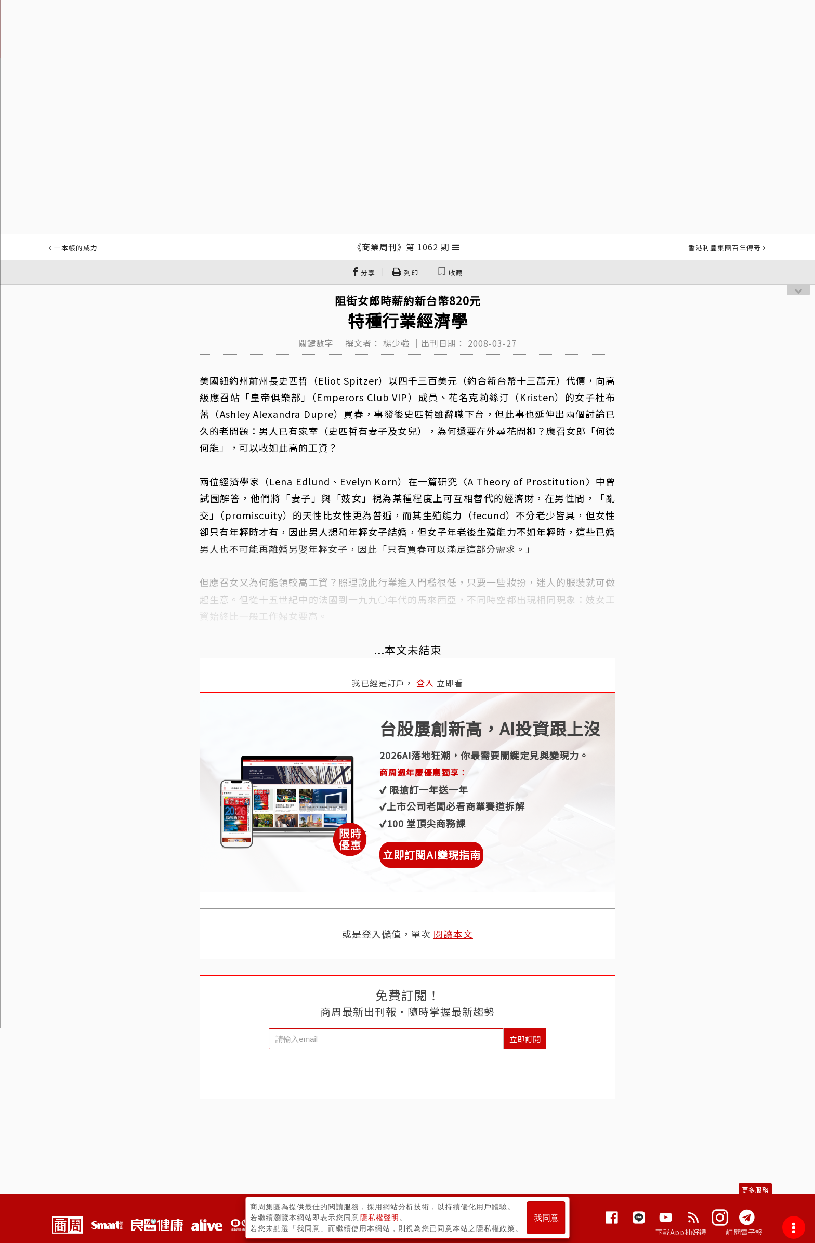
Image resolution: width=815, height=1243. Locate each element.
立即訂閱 (525, 1039)
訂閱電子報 (744, 1232)
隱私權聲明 (379, 1217)
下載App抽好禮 (681, 1232)
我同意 (546, 1217)
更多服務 (755, 1189)
